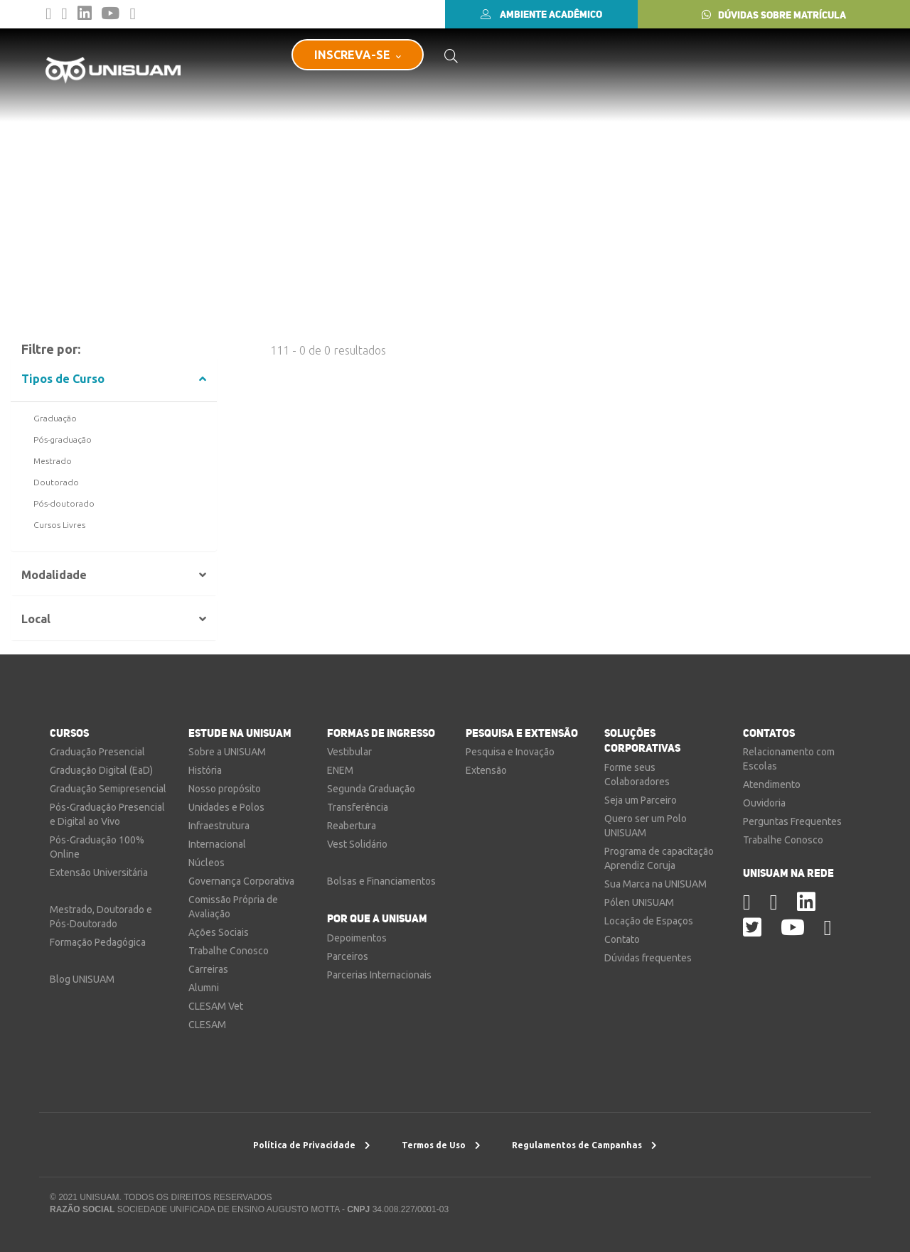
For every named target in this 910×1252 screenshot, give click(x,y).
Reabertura (351, 825)
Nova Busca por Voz (495, 300)
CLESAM (207, 1024)
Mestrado (52, 461)
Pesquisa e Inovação (510, 751)
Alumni (203, 987)
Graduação (55, 418)
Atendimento (772, 784)
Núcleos (206, 862)
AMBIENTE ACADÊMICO (541, 14)
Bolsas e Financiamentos (381, 881)
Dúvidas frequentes (648, 958)
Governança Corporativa (241, 881)
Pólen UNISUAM (639, 902)
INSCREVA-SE (357, 54)
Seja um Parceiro (640, 800)
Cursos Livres (59, 525)
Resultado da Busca (117, 195)
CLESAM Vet (215, 1006)
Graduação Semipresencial (108, 788)
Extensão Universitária (99, 872)
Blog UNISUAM (82, 979)
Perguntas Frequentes (792, 821)
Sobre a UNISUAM (227, 751)
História (205, 770)
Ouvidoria (764, 803)
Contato (622, 939)
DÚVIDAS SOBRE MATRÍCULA (774, 15)
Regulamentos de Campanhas (584, 1145)
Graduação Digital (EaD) (101, 770)
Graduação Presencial (97, 751)
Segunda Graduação (371, 788)
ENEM (340, 770)
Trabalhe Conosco (228, 950)
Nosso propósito (224, 788)
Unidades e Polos (226, 807)
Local (35, 619)
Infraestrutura (219, 825)
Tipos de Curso (63, 378)
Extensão (486, 770)
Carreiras (208, 969)
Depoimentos (357, 938)
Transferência (357, 807)
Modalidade (54, 575)
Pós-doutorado (64, 504)
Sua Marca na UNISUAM (655, 884)
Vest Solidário (357, 844)
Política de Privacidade (311, 1145)
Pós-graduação (62, 440)
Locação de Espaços (648, 921)
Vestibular (349, 751)
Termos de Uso (441, 1145)
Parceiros (347, 956)
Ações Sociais (218, 932)
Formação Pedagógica (98, 942)
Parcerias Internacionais (379, 975)
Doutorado (56, 482)
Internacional (217, 844)
